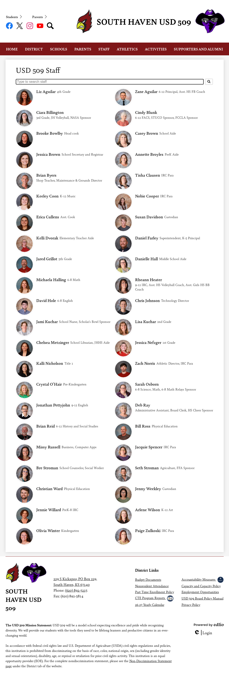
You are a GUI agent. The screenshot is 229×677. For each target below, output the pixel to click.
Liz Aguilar (46, 91)
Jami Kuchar (47, 321)
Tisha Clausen (147, 175)
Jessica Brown (48, 154)
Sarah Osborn (147, 384)
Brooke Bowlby (49, 133)
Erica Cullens (47, 217)
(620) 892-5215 (76, 590)
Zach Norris (145, 363)
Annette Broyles (149, 154)
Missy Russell (48, 447)
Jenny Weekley (148, 488)
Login (203, 632)
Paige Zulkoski (147, 530)
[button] (11, 49)
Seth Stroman (147, 468)
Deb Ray (142, 405)
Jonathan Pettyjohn (53, 405)
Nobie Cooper (147, 196)
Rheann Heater (148, 279)
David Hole (46, 300)
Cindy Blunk (146, 112)
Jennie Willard (48, 509)
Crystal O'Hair (49, 384)
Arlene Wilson (147, 509)
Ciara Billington (50, 112)
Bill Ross (142, 426)
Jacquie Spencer (148, 447)
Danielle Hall (146, 259)
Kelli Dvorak (47, 238)
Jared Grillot (46, 259)
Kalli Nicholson (49, 363)
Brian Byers (46, 175)
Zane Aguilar (146, 91)
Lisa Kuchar (145, 321)
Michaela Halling (51, 279)
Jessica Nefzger (148, 342)
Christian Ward (49, 488)
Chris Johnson (147, 300)
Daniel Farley (146, 238)
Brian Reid (45, 426)
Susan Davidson (149, 217)
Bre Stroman (47, 468)
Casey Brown (146, 133)
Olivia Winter (48, 530)
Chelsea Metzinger (52, 342)
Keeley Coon (47, 196)
